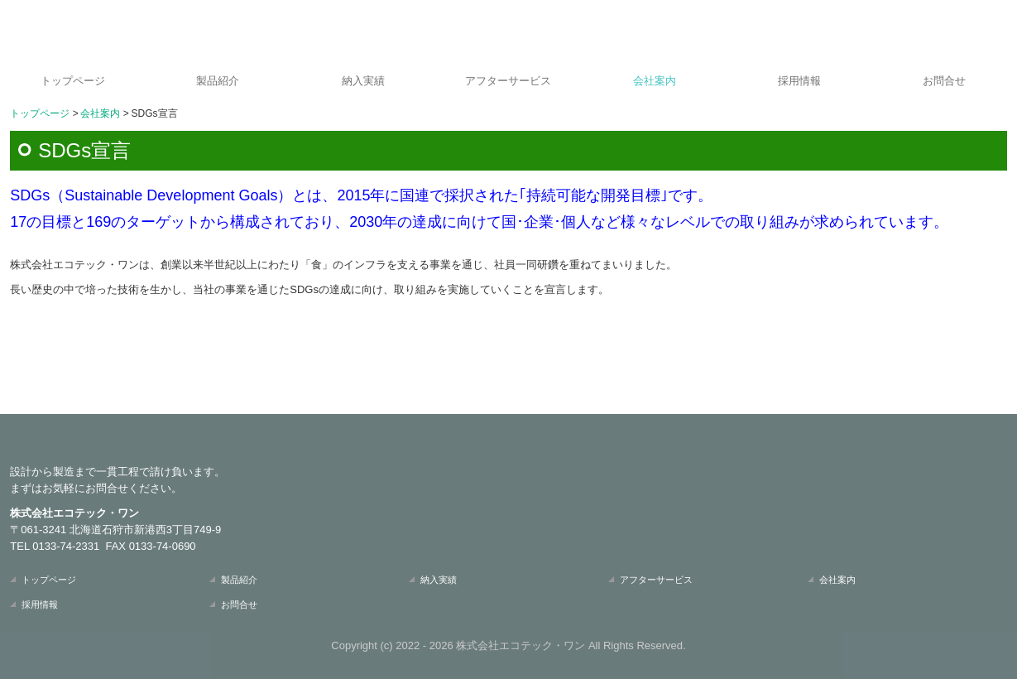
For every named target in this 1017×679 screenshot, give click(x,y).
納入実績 (363, 81)
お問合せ (944, 81)
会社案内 (654, 81)
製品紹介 (217, 81)
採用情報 (799, 81)
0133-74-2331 (65, 546)
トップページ (73, 81)
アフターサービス (508, 81)
